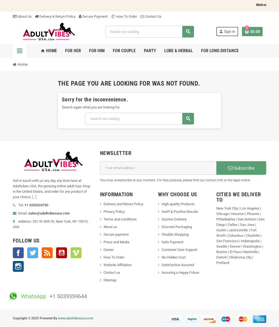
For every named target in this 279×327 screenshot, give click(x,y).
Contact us (112, 272)
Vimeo (76, 252)
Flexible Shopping (175, 234)
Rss (47, 252)
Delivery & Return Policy (55, 16)
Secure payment (116, 234)
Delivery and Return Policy (123, 204)
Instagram (18, 266)
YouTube (61, 252)
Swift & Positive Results (180, 212)
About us (110, 227)
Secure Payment (93, 16)
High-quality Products (178, 204)
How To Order (124, 16)
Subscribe (241, 168)
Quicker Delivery (174, 219)
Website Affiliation (118, 265)
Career (109, 250)
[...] (34, 197)
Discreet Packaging (177, 227)
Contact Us (151, 16)
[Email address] (158, 168)
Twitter (32, 252)
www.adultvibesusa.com (75, 318)
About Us (22, 16)
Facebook (18, 252)
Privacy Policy (114, 212)
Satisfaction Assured (178, 265)
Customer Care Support (179, 250)
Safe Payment (172, 242)
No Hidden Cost (174, 257)
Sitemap (110, 280)
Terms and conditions (120, 219)
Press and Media (116, 242)
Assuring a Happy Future (180, 272)
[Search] (149, 32)
